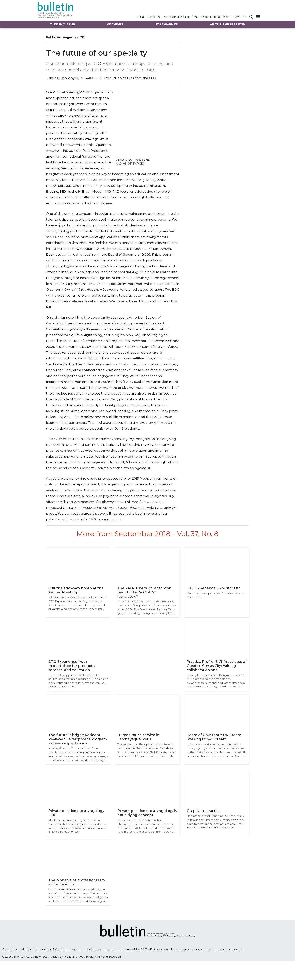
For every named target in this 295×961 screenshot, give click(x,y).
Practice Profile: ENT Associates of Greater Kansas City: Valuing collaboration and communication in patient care (216, 666)
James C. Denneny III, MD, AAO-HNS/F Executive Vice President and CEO (101, 78)
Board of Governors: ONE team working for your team (214, 737)
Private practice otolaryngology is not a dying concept (147, 813)
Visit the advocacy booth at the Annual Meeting (76, 590)
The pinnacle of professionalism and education (76, 882)
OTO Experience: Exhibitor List (213, 588)
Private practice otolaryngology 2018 (76, 813)
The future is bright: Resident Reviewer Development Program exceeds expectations (77, 739)
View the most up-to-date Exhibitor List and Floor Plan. (215, 595)
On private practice (204, 811)
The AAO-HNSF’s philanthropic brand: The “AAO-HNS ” (144, 592)
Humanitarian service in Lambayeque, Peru (138, 737)
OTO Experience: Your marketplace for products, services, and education (71, 666)
